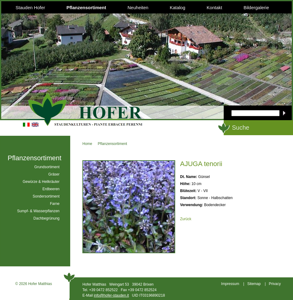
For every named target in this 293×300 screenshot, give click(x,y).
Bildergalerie (256, 7)
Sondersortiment (46, 196)
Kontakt (214, 7)
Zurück (185, 219)
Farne (55, 204)
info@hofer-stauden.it (111, 295)
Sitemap (254, 284)
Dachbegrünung (47, 218)
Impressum (230, 284)
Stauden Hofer (30, 7)
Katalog (177, 7)
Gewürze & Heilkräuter (41, 182)
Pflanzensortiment (86, 7)
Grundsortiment (47, 167)
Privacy (275, 284)
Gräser (54, 174)
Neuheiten (138, 7)
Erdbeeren (51, 189)
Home (87, 144)
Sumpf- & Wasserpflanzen (38, 211)
